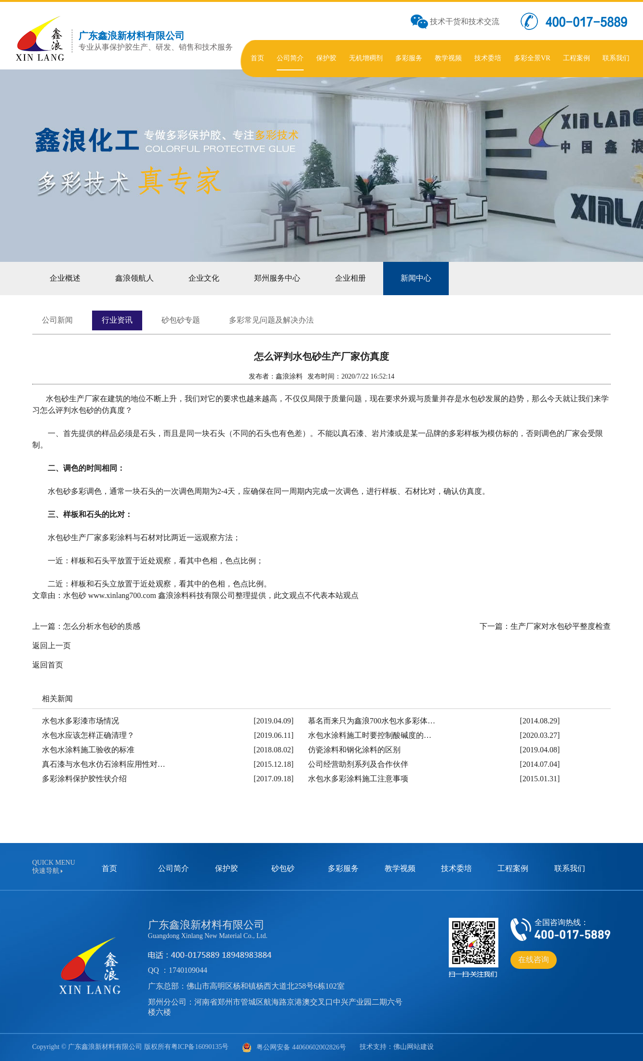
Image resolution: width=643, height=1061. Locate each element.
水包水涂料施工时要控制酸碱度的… (369, 735)
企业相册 (350, 278)
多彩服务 (343, 868)
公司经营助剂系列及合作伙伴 (358, 764)
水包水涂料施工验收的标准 (88, 750)
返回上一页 (51, 645)
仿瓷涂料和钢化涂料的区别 (354, 750)
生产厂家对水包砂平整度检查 (560, 626)
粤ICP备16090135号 (200, 1046)
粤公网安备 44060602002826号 (294, 1047)
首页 (109, 868)
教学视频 (400, 868)
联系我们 (569, 868)
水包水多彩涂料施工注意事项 (358, 779)
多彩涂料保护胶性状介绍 (84, 779)
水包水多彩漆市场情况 (80, 721)
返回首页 (47, 665)
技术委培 (456, 868)
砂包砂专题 (180, 320)
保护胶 (226, 868)
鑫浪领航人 (134, 278)
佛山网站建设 (413, 1046)
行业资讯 (117, 320)
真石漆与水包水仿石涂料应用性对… (103, 764)
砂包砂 (283, 868)
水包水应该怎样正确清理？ (88, 735)
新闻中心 (416, 278)
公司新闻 (57, 320)
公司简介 (173, 868)
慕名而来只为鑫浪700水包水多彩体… (371, 721)
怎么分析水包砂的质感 (101, 626)
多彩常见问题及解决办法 (271, 320)
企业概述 (65, 278)
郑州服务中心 (277, 278)
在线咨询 (533, 959)
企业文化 (203, 278)
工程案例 (512, 868)
